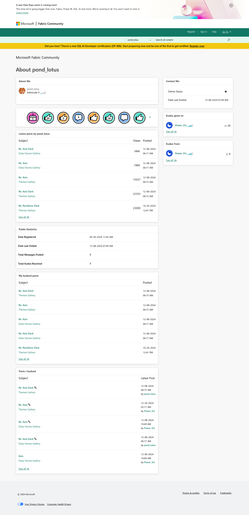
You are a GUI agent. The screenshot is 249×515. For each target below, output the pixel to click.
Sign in (203, 31)
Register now (197, 46)
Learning (141, 23)
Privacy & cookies (191, 492)
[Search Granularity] (139, 40)
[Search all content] (193, 40)
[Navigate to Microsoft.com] (25, 24)
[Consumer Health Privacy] (59, 504)
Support (155, 23)
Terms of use (209, 492)
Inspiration (85, 23)
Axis (21, 456)
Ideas (99, 23)
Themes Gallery (27, 181)
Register (191, 31)
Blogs (128, 23)
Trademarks (225, 492)
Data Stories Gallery (29, 153)
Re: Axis (23, 163)
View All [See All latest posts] (24, 217)
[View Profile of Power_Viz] (149, 410)
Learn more (22, 12)
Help (214, 31)
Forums (70, 23)
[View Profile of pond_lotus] (150, 393)
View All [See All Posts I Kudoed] (24, 469)
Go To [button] (225, 31)
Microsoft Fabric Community (37, 57)
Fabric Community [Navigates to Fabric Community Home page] (50, 24)
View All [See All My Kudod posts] (24, 359)
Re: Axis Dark (26, 148)
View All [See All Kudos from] (171, 160)
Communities (114, 23)
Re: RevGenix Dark (29, 205)
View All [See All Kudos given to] (171, 132)
